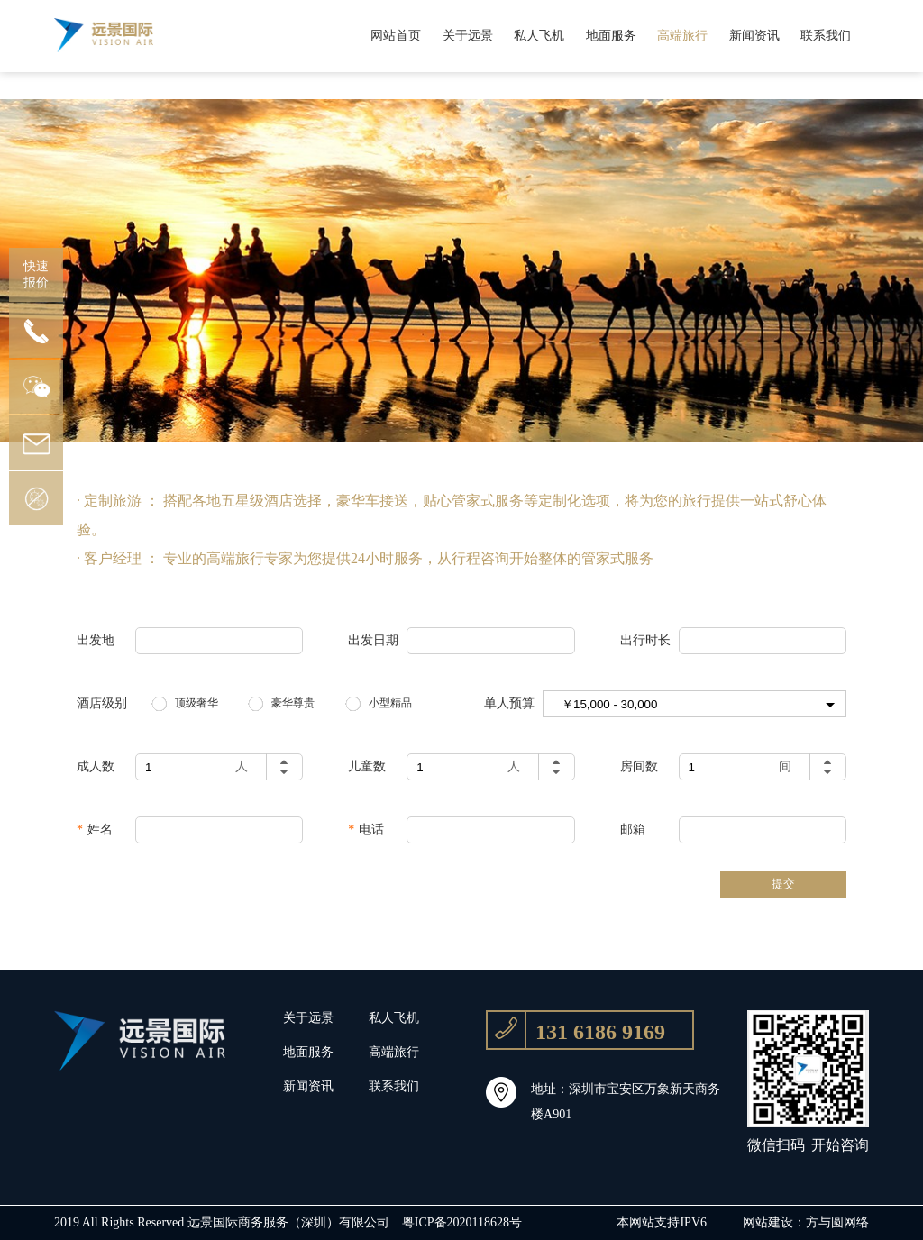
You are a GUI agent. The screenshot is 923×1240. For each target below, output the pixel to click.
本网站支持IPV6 (662, 1222)
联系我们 (825, 35)
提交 (783, 883)
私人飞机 (539, 35)
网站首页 (395, 35)
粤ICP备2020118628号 (462, 1222)
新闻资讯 (754, 35)
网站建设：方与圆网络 (806, 1222)
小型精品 (390, 703)
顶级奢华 (196, 703)
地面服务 (611, 35)
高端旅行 (682, 35)
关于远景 (468, 35)
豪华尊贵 (293, 703)
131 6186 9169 (576, 1030)
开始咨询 (840, 1145)
